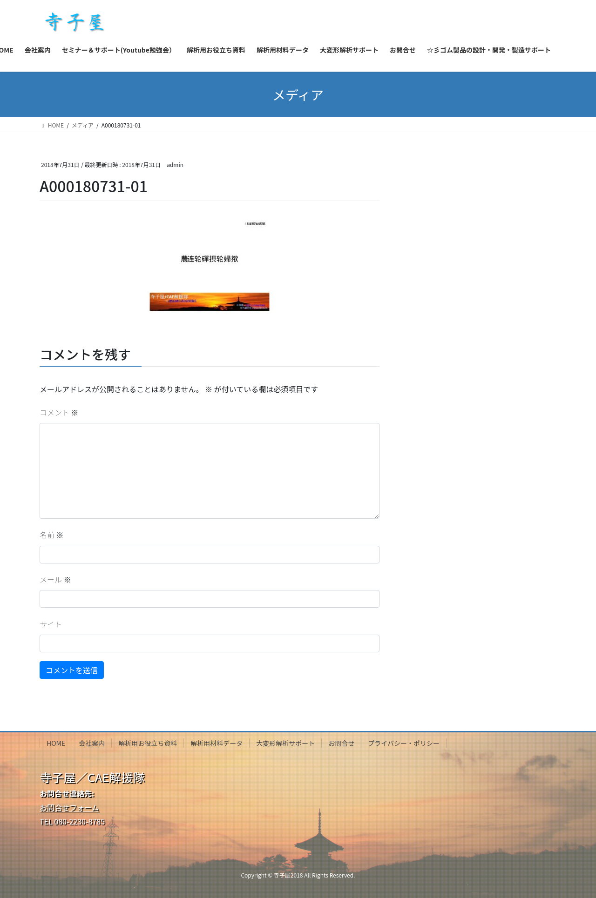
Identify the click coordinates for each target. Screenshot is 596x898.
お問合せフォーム (69, 807)
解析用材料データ (216, 743)
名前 (52, 534)
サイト (51, 624)
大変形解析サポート (285, 743)
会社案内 (92, 743)
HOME (56, 743)
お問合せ (341, 743)
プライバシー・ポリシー (404, 743)
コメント (59, 412)
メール (55, 579)
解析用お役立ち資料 (147, 743)
